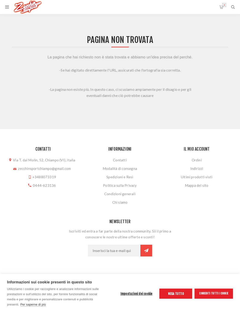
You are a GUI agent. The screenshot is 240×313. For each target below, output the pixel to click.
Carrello (224, 5)
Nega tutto (176, 294)
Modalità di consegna (120, 168)
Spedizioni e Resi (119, 177)
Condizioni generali (119, 194)
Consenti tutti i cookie (213, 293)
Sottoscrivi (146, 250)
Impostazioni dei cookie (136, 294)
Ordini (197, 160)
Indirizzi (196, 168)
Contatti (120, 160)
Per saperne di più (33, 304)
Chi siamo (120, 202)
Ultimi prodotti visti (196, 177)
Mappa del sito (197, 185)
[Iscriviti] (114, 250)
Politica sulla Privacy (120, 185)
